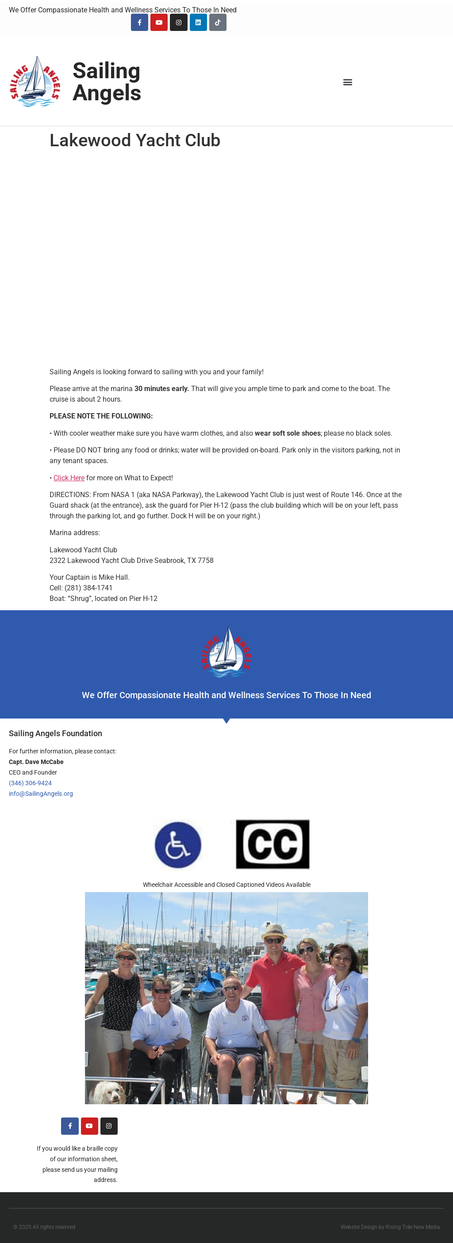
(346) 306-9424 (30, 783)
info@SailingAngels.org (41, 793)
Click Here (69, 478)
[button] (348, 82)
